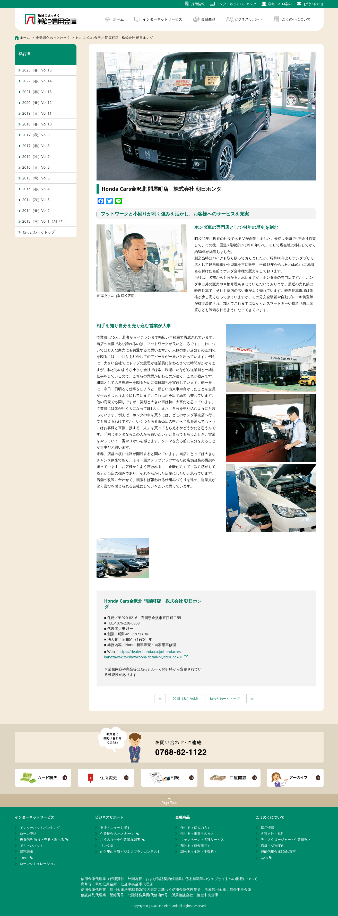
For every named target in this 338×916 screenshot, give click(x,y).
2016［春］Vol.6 (36, 167)
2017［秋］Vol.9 (36, 134)
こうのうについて (296, 19)
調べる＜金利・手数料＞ (198, 851)
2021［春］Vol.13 (37, 91)
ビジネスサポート (248, 19)
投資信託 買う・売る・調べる (42, 839)
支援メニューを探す (115, 827)
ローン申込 (28, 833)
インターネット (236, 4)
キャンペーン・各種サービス (202, 839)
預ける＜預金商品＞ (195, 845)
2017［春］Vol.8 (36, 145)
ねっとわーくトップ (225, 698)
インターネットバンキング (40, 827)
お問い (314, 4)
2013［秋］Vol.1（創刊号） (45, 221)
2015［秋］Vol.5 (185, 698)
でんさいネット (31, 845)
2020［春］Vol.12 (37, 102)
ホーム (118, 19)
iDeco (24, 857)
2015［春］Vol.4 (36, 188)
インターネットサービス (162, 19)
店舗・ (280, 4)
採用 (198, 4)
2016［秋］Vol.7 (36, 156)
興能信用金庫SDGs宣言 (278, 851)
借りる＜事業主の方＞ (197, 833)
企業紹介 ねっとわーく (117, 833)
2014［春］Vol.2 (36, 210)
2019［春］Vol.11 (37, 113)
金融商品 (208, 19)
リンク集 (107, 845)
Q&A (264, 857)
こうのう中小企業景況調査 (120, 839)
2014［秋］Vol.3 (36, 199)
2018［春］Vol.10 (37, 124)
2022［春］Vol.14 (37, 80)
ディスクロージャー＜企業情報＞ (286, 839)
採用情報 (267, 827)
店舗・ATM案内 (272, 845)
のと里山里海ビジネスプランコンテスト (130, 851)
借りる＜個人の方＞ (195, 827)
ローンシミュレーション (38, 863)
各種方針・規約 (272, 833)
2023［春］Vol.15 (37, 70)
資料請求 (26, 851)
